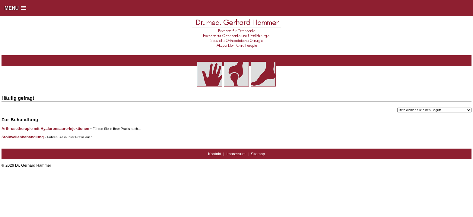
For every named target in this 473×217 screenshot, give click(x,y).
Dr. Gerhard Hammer (33, 165)
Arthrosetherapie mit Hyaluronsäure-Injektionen (45, 128)
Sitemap (258, 154)
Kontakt (214, 154)
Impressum (236, 154)
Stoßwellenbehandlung (23, 137)
